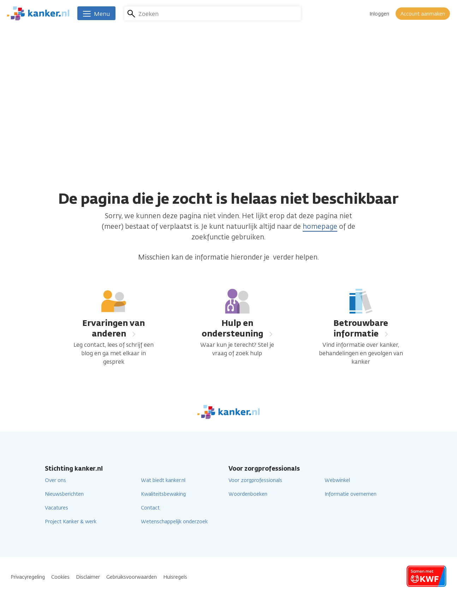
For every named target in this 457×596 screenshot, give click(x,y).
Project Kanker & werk (70, 521)
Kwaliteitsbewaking (163, 494)
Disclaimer (88, 577)
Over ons (55, 480)
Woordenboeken (247, 494)
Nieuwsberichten (64, 494)
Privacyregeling (28, 577)
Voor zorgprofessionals (255, 480)
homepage (320, 226)
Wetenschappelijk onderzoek (174, 521)
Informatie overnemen (350, 494)
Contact (150, 508)
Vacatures (56, 508)
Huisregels (175, 577)
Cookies (60, 577)
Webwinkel (337, 480)
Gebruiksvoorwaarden (131, 577)
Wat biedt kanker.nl (163, 480)
